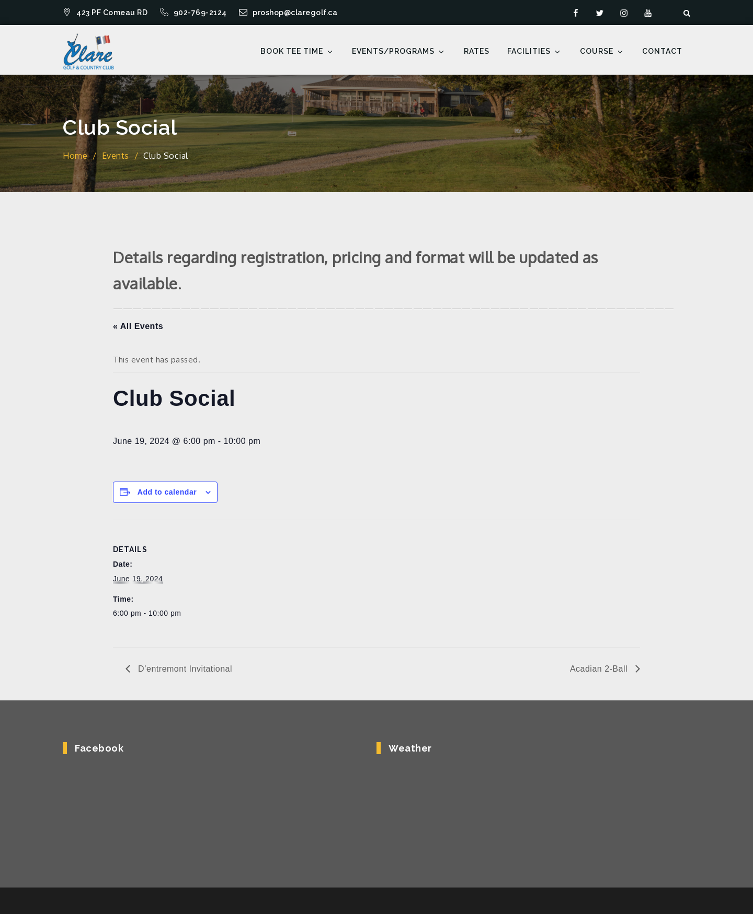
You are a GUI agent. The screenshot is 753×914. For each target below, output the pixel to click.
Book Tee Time (297, 51)
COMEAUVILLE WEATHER (526, 806)
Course (602, 51)
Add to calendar (167, 492)
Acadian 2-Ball (600, 668)
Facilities (534, 51)
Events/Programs (399, 51)
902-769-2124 (194, 12)
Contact (662, 51)
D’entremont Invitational (183, 668)
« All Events (138, 326)
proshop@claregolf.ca (288, 12)
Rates (476, 51)
